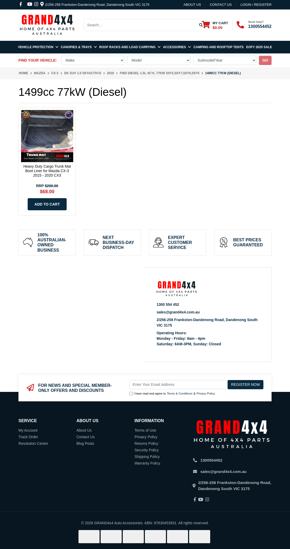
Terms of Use (145, 430)
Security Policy (146, 450)
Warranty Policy (147, 463)
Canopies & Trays (79, 47)
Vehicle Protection (38, 47)
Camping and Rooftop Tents (218, 47)
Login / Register (256, 5)
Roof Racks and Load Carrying (129, 47)
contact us (221, 5)
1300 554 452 (167, 304)
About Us (192, 5)
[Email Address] (178, 384)
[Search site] (201, 25)
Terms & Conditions (180, 393)
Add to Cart (47, 204)
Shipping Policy (147, 457)
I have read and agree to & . (172, 393)
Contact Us (85, 437)
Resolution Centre (33, 443)
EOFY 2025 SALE (259, 47)
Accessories (177, 47)
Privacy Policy (205, 393)
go (265, 60)
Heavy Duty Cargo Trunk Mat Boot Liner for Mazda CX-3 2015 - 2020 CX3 (47, 170)
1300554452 (260, 26)
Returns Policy (146, 443)
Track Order (28, 437)
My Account (27, 430)
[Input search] (140, 25)
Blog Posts (85, 443)
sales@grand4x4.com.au (178, 312)
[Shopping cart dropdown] (214, 25)
